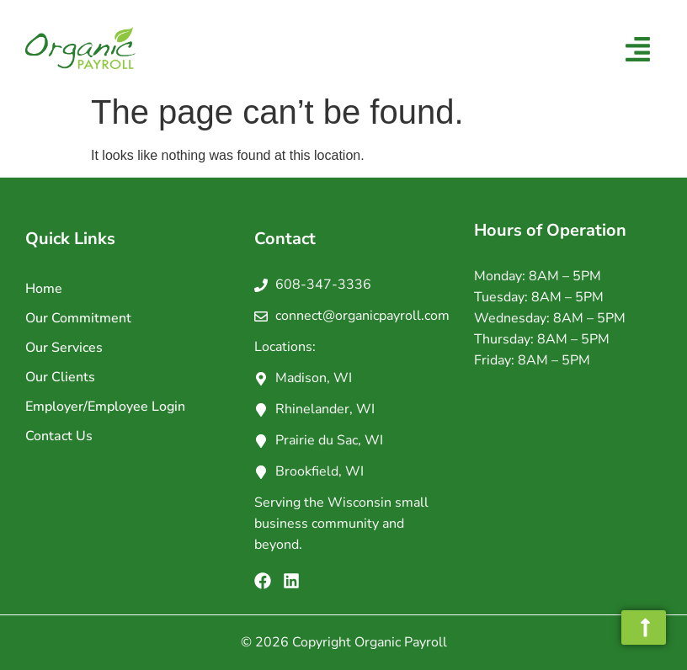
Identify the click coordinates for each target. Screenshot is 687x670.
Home (43, 288)
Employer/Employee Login (105, 406)
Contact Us (59, 436)
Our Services (64, 347)
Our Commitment (78, 318)
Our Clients (60, 377)
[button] (638, 51)
